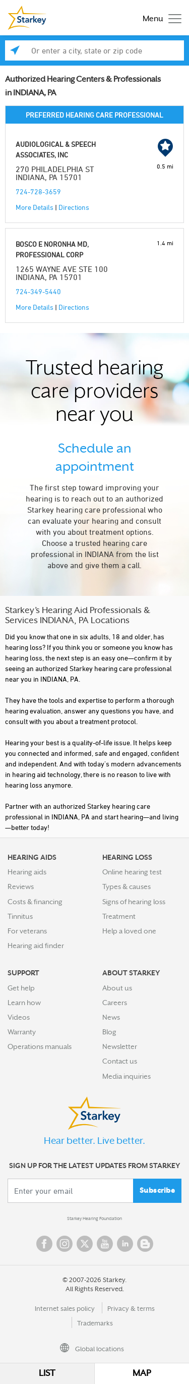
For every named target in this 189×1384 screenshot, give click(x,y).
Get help (21, 988)
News (111, 1017)
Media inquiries (126, 1076)
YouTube (105, 1244)
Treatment (119, 916)
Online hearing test (132, 872)
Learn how (24, 1003)
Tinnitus (20, 916)
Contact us (119, 1061)
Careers (114, 1003)
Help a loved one (129, 931)
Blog (109, 1032)
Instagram (64, 1244)
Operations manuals (40, 1046)
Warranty (22, 1032)
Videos (19, 1017)
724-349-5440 (38, 291)
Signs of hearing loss (133, 902)
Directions (73, 207)
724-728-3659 (38, 191)
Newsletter (119, 1046)
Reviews (21, 886)
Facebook (44, 1244)
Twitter (85, 1244)
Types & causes (126, 886)
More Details (34, 207)
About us (117, 988)
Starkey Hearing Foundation (94, 1218)
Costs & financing (35, 902)
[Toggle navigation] (159, 18)
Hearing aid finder (36, 946)
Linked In (125, 1244)
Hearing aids (27, 872)
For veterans (27, 931)
